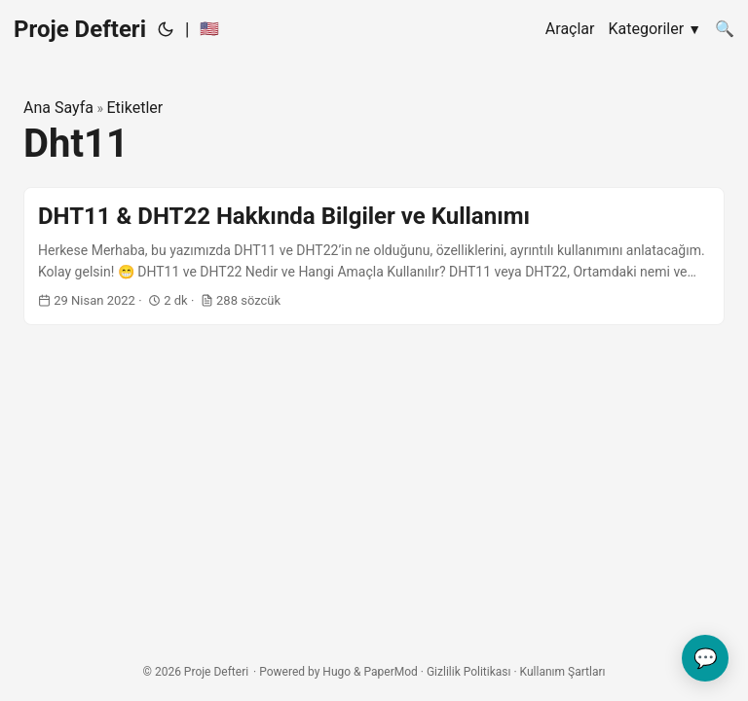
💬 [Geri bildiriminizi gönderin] (705, 658)
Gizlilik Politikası (469, 672)
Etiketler (134, 107)
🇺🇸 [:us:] (209, 28)
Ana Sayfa (58, 107)
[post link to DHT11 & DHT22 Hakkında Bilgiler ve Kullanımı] (374, 256)
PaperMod (391, 672)
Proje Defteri (80, 29)
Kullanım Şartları (563, 672)
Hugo (336, 672)
